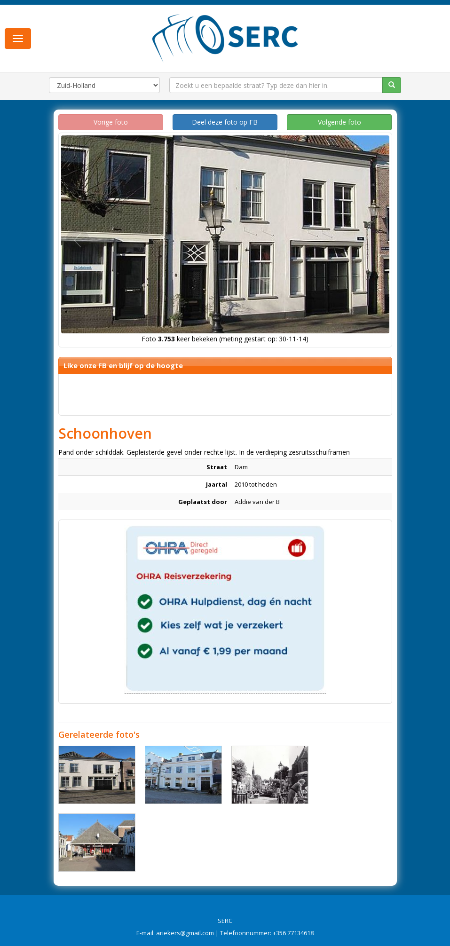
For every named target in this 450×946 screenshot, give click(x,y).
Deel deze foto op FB (225, 122)
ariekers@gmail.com (185, 933)
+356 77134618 (293, 933)
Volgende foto (339, 122)
